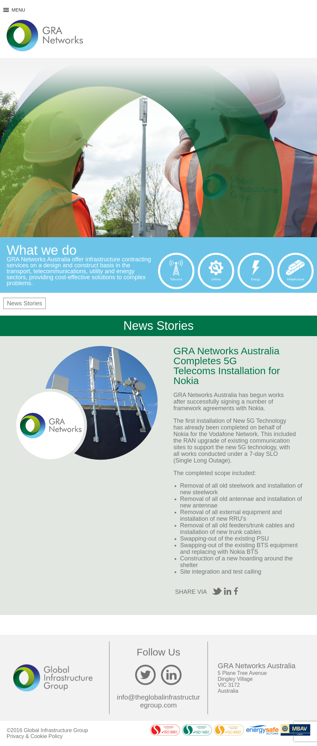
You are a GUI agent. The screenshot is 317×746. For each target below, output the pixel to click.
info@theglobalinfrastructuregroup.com (158, 701)
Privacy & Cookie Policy (35, 736)
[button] (18, 10)
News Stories (24, 303)
